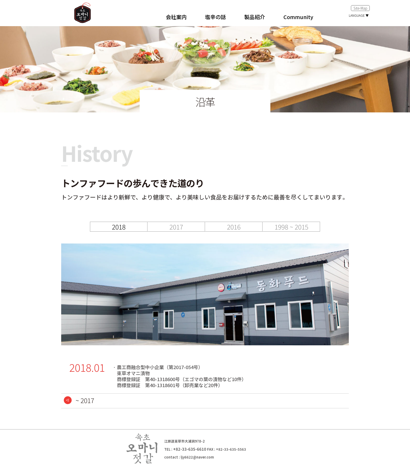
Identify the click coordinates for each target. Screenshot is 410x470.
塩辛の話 (215, 17)
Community (298, 17)
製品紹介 (254, 17)
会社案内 (176, 17)
